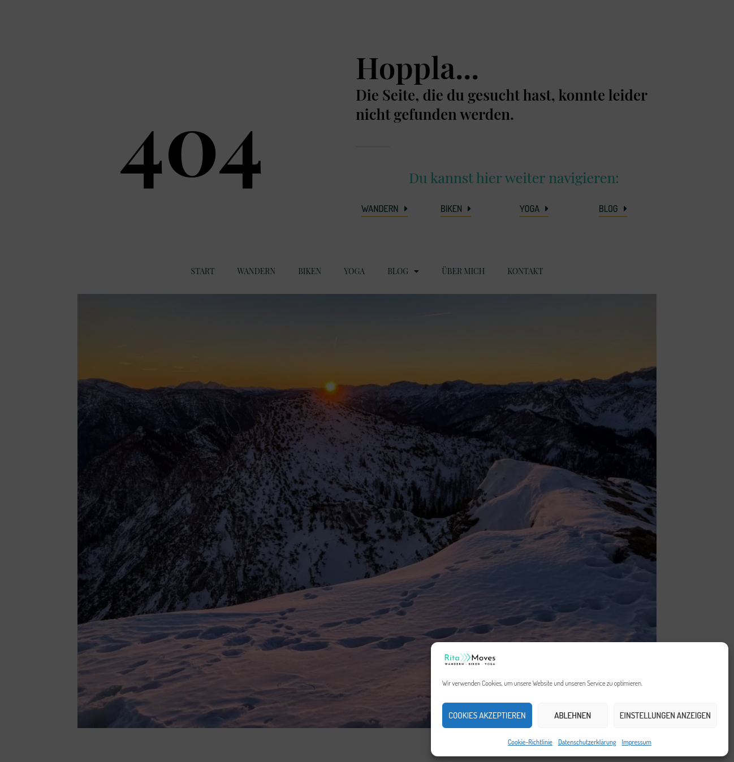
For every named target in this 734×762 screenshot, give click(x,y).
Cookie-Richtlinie (530, 742)
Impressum (636, 742)
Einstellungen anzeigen (665, 715)
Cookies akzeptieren (487, 715)
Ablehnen (572, 715)
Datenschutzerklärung (587, 742)
